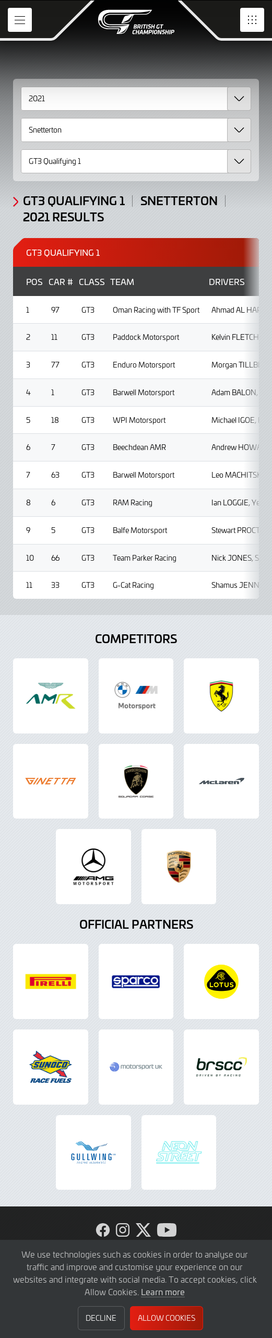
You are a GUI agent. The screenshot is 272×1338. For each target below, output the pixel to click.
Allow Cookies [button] (166, 1318)
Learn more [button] (163, 1291)
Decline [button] (101, 1318)
